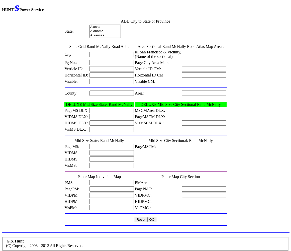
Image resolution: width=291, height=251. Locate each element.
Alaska (105, 27)
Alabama (105, 31)
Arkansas (105, 35)
